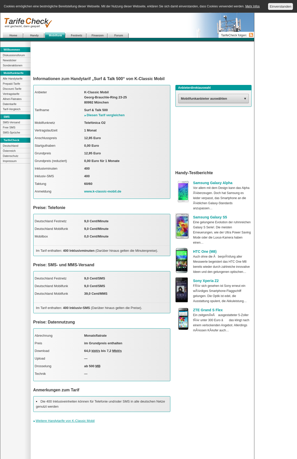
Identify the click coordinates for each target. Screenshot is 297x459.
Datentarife (9, 104)
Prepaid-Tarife (11, 83)
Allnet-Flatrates (12, 98)
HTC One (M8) (205, 251)
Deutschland (10, 145)
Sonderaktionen (12, 65)
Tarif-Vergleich (12, 109)
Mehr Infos (252, 6)
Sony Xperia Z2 (206, 281)
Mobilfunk (55, 35)
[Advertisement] (94, 40)
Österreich (9, 150)
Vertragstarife (11, 93)
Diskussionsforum (14, 55)
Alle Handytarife (13, 78)
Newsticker (9, 60)
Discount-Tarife (12, 88)
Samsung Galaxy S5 (210, 217)
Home (13, 35)
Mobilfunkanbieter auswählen (204, 98)
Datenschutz (10, 155)
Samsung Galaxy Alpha (213, 183)
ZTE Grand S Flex (208, 310)
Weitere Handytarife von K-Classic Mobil (65, 421)
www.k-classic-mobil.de (102, 191)
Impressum (9, 160)
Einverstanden (280, 6)
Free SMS (9, 127)
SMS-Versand (11, 122)
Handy (34, 35)
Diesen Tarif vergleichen (106, 115)
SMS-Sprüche (11, 132)
